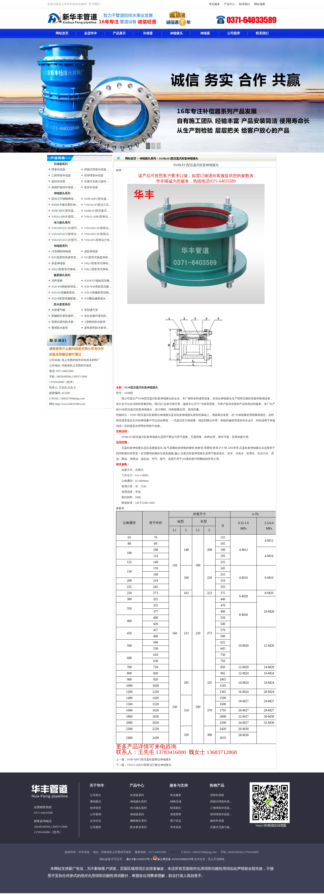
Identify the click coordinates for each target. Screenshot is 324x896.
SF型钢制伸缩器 (61, 251)
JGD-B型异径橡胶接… (64, 298)
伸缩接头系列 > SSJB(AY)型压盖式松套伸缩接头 (169, 158)
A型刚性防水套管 (94, 321)
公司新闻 (95, 814)
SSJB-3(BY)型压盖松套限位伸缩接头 (149, 759)
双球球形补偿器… (221, 814)
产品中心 (229, 4)
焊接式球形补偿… (221, 801)
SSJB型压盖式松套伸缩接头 (141, 387)
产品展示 (119, 33)
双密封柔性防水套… (63, 321)
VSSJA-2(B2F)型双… (64, 216)
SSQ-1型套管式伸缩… (97, 269)
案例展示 (95, 801)
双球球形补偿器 (93, 175)
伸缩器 (205, 33)
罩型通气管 (91, 310)
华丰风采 (175, 827)
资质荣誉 (175, 814)
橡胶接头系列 (62, 275)
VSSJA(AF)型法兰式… (97, 204)
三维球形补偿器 (61, 175)
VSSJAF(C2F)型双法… (97, 228)
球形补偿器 (58, 169)
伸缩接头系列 (62, 193)
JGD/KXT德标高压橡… (98, 280)
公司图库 (233, 33)
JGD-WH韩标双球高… (64, 286)
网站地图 (259, 4)
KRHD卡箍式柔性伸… (64, 204)
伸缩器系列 (61, 246)
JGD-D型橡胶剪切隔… (97, 292)
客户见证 (175, 820)
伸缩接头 (176, 33)
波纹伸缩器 (91, 251)
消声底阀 (56, 280)
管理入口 (175, 852)
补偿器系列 (61, 164)
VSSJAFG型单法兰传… (98, 240)
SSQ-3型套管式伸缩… (97, 263)
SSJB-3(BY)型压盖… (96, 198)
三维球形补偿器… (221, 808)
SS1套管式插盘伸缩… (97, 257)
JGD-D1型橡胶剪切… (64, 292)
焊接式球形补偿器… (96, 169)
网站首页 (62, 33)
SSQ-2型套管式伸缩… (64, 269)
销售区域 (175, 801)
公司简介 (95, 795)
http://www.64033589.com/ (70, 404)
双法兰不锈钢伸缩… (63, 198)
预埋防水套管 (59, 327)
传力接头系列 (62, 222)
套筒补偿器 (91, 187)
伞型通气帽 (58, 310)
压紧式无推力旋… (221, 827)
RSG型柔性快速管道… (65, 257)
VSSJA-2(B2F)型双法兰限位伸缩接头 (149, 765)
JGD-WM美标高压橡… (98, 286)
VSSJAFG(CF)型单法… (65, 234)
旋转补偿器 (58, 181)
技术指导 (95, 808)
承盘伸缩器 (58, 263)
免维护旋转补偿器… (63, 187)
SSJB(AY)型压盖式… (96, 210)
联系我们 (244, 4)
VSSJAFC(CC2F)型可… (65, 228)
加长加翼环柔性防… (96, 316)
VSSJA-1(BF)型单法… (97, 216)
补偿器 (148, 33)
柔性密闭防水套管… (96, 327)
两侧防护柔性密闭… (63, 316)
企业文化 (95, 820)
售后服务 (214, 4)
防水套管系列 (62, 304)
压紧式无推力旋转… (96, 181)
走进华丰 (90, 33)
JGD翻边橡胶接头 (95, 298)
